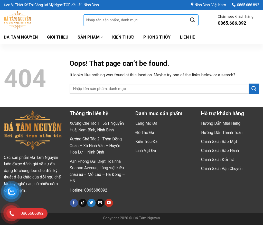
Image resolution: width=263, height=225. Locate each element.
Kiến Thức (123, 37)
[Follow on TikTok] (83, 203)
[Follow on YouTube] (109, 203)
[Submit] (192, 20)
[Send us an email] (100, 203)
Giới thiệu (57, 37)
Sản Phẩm (90, 37)
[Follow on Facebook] (74, 203)
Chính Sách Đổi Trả (217, 159)
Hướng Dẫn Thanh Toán (221, 132)
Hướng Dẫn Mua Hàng (220, 123)
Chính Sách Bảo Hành (220, 150)
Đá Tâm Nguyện (21, 37)
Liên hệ (187, 37)
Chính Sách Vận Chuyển (221, 168)
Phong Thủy (157, 37)
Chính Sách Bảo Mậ (218, 141)
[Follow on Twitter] (91, 203)
